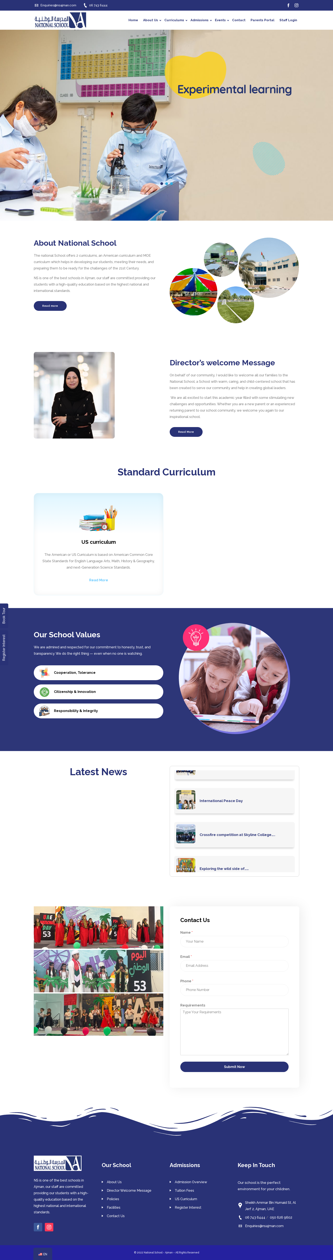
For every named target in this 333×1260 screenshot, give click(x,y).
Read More (186, 431)
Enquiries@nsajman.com (264, 1226)
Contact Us (116, 1216)
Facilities (113, 1207)
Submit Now (234, 1067)
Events (222, 20)
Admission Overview (191, 1182)
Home (133, 20)
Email (186, 957)
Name (186, 933)
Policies (113, 1199)
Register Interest (188, 1207)
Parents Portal (262, 20)
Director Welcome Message (129, 1191)
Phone (186, 981)
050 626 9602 (281, 1217)
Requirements (192, 1005)
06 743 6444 (255, 1217)
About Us (152, 20)
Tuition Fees (184, 1191)
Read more (50, 305)
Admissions (201, 20)
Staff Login (288, 20)
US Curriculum (186, 1199)
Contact (239, 20)
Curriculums (175, 20)
